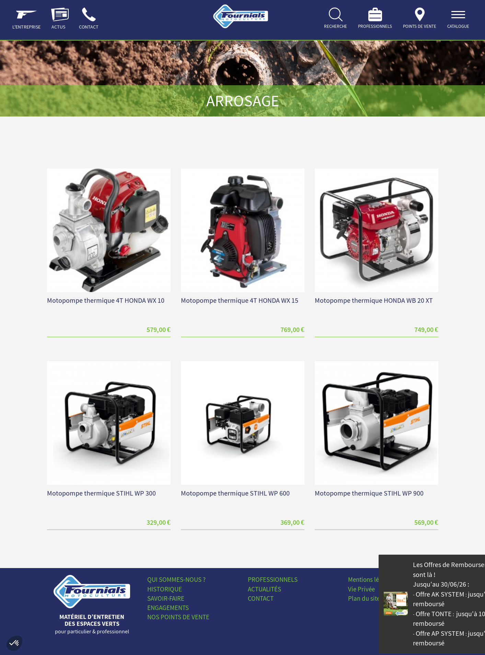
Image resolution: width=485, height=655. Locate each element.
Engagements (168, 607)
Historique (164, 589)
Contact (261, 598)
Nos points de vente (178, 617)
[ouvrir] (458, 20)
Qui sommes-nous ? (176, 579)
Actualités (264, 589)
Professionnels (273, 579)
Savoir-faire (165, 598)
